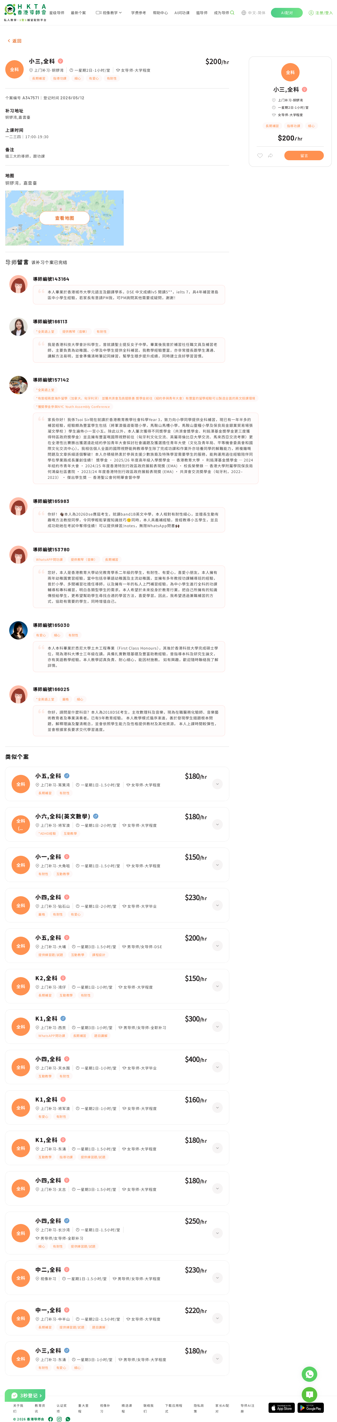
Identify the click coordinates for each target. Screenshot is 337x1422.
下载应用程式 (173, 1408)
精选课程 (127, 1408)
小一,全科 (48, 856)
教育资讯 (40, 1408)
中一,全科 (48, 1310)
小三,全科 (42, 61)
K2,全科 (46, 978)
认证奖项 (62, 1408)
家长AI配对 (222, 1408)
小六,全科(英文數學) (62, 816)
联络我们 (148, 1408)
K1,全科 (46, 1018)
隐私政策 (199, 1408)
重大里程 (83, 1408)
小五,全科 (48, 776)
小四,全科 (48, 897)
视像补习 (105, 1408)
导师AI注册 (248, 1408)
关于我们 (18, 1408)
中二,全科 (48, 1269)
